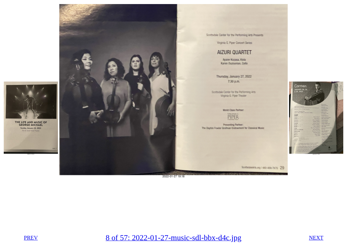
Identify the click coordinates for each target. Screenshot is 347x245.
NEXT (316, 238)
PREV (31, 238)
